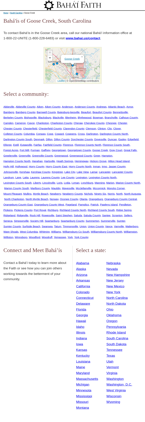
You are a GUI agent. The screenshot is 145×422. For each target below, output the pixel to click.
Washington (115, 379)
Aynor (129, 106)
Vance (108, 226)
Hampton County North (16, 161)
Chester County (12, 128)
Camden (8, 123)
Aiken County (52, 106)
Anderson (67, 106)
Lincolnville (48, 182)
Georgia (82, 315)
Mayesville (68, 188)
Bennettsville (120, 112)
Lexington (81, 177)
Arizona (81, 275)
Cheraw (78, 123)
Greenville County (42, 155)
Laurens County (50, 177)
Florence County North (88, 144)
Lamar (94, 171)
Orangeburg (96, 199)
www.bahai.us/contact (83, 38)
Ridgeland (9, 215)
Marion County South (16, 188)
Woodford (34, 237)
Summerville (108, 220)
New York (113, 292)
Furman (35, 150)
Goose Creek (72, 58)
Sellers (128, 215)
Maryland (83, 373)
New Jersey (115, 280)
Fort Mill (24, 150)
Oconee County (69, 199)
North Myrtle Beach (37, 199)
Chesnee (111, 123)
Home (5, 13)
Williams (56, 231)
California (83, 286)
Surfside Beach (31, 226)
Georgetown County (79, 150)
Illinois (80, 332)
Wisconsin (113, 396)
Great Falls (130, 150)
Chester (122, 123)
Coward (59, 133)
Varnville (119, 226)
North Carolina (117, 298)
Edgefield (133, 139)
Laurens (35, 177)
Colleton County (12, 133)
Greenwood (61, 155)
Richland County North (73, 210)
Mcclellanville (83, 188)
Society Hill (36, 220)
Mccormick (99, 188)
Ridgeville (22, 215)
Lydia (67, 182)
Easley (122, 139)
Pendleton (125, 204)
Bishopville (30, 117)
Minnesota (84, 390)
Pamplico (83, 204)
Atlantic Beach (116, 106)
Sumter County (12, 226)
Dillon (49, 139)
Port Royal (40, 210)
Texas (110, 355)
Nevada (112, 269)
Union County (96, 226)
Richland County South (101, 210)
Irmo (104, 166)
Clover (117, 128)
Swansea (47, 226)
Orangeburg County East (18, 204)
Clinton (102, 128)
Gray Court (115, 150)
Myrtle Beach (41, 193)
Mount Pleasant (12, 193)
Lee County (67, 177)
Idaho (80, 327)
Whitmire (44, 231)
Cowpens (70, 133)
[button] (72, 65)
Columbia (29, 133)
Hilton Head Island (119, 161)
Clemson (91, 128)
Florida (81, 309)
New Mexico (115, 286)
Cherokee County (94, 123)
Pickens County (23, 210)
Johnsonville (10, 171)
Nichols (88, 193)
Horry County (36, 166)
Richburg (53, 210)
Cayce (31, 123)
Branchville (111, 117)
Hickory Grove (98, 161)
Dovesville (100, 139)
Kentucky (83, 355)
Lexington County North (102, 177)
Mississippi (84, 396)
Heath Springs (64, 161)
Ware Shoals (10, 231)
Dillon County (61, 139)
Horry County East (56, 166)
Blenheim (70, 117)
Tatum (57, 226)
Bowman (98, 117)
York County (81, 237)
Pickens (8, 210)
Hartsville (49, 161)
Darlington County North (114, 133)
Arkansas (83, 280)
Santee (106, 215)
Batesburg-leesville (68, 112)
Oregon (111, 321)
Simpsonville (21, 220)
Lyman (75, 182)
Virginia (111, 373)
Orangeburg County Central (120, 199)
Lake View (83, 171)
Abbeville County (25, 106)
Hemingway (81, 161)
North (119, 193)
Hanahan (37, 161)
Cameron (20, 123)
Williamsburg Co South (75, 231)
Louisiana (83, 361)
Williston (8, 237)
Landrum (8, 177)
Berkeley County (13, 117)
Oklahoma (113, 315)
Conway (40, 133)
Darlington (92, 133)
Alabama (82, 263)
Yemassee (60, 237)
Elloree (7, 144)
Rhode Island (116, 332)
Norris (111, 193)
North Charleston (14, 199)
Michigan (82, 384)
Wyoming (113, 402)
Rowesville (48, 215)
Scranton (117, 215)
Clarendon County (73, 128)
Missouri (82, 402)
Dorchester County (82, 139)
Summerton (92, 220)
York (70, 237)
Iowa (79, 344)
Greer (97, 155)
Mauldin (56, 188)
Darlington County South (17, 139)
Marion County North (128, 182)
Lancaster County (122, 171)
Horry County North (80, 166)
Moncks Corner (116, 188)
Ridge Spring (124, 210)
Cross (81, 133)
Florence (68, 144)
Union (82, 226)
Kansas (81, 350)
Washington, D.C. (119, 384)
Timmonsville (70, 226)
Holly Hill (8, 166)
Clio (109, 128)
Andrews (101, 106)
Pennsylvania (116, 327)
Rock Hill (35, 215)
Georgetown (59, 150)
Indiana (81, 338)
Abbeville (8, 106)
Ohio (110, 309)
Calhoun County (128, 117)
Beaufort (86, 112)
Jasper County (117, 166)
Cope (50, 133)
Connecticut (85, 298)
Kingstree (57, 171)
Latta (26, 177)
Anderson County (85, 106)
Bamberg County (25, 112)
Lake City (69, 171)
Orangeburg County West (49, 204)
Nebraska (113, 263)
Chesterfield (30, 128)
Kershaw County (40, 171)
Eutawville (26, 144)
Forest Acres (10, 150)
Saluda (78, 215)
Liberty (37, 182)
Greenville (25, 155)
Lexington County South (17, 182)
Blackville (58, 117)
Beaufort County (102, 112)
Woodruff (47, 237)
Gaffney (45, 150)
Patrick (94, 204)
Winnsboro (21, 237)
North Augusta (132, 193)
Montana (82, 407)
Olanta (83, 199)
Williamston (130, 231)
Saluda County (92, 215)
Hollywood (21, 166)
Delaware (83, 303)
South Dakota (116, 344)
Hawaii (81, 321)
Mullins (27, 193)
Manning (100, 182)
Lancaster (104, 171)
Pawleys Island (109, 204)
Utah (110, 361)
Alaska (81, 269)
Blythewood (84, 117)
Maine (80, 367)
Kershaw (24, 171)
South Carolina (16, 13)
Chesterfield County (50, 128)
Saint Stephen (64, 215)
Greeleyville (10, 155)
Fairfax (38, 144)
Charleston (42, 123)
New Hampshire (118, 275)
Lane (18, 177)
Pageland (71, 204)
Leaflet (61, 80)
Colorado (83, 292)
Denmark (39, 139)
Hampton (107, 155)
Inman (96, 166)
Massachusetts (87, 379)
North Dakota (116, 303)
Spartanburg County (72, 220)
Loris (59, 182)
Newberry (55, 193)
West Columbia (29, 231)
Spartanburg (52, 220)
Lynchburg (87, 182)
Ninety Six (100, 193)
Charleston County (61, 123)
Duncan (112, 139)
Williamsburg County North (106, 231)
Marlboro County (40, 188)
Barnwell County (46, 112)
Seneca (7, 220)
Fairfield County (52, 144)
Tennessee (114, 350)
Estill (16, 144)
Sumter (121, 220)
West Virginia (116, 390)
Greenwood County (80, 155)
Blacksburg (44, 117)
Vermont (112, 367)
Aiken (40, 106)
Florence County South (116, 144)
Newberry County (72, 193)
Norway (54, 199)
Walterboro (131, 226)
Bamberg (8, 112)
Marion (110, 182)
